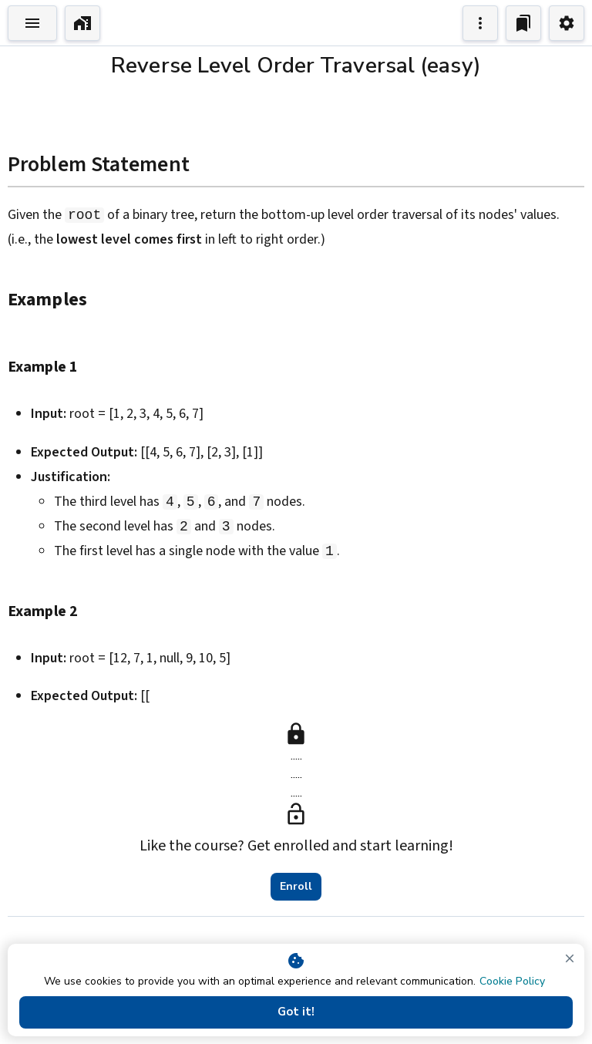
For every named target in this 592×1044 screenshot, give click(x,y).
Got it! (296, 1012)
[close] (569, 958)
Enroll (296, 887)
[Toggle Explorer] (32, 23)
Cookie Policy (512, 981)
